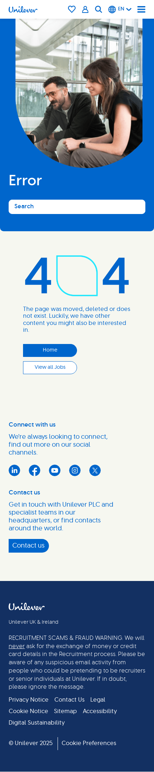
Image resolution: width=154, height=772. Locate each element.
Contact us (28, 546)
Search (24, 206)
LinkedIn (14, 470)
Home (50, 350)
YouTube (54, 470)
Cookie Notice (28, 711)
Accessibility (100, 711)
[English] (120, 9)
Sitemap (65, 711)
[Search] (98, 9)
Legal (97, 700)
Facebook (34, 470)
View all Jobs (50, 367)
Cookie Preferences (89, 743)
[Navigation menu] (141, 9)
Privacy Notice (29, 700)
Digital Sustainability (37, 723)
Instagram (75, 470)
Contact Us (69, 700)
